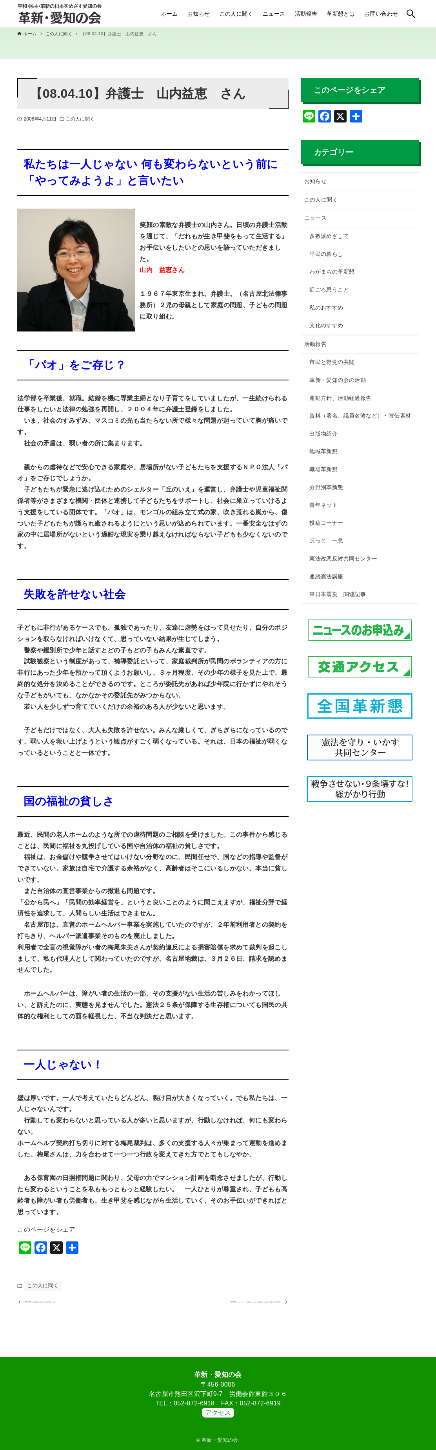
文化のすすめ (326, 325)
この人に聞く (80, 119)
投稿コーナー (326, 523)
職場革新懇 (323, 469)
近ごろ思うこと (329, 289)
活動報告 (315, 344)
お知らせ (315, 181)
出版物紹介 (323, 433)
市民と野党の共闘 (331, 362)
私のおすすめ (326, 307)
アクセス (218, 1412)
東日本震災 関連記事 (337, 594)
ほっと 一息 (326, 540)
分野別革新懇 (326, 487)
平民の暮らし (326, 254)
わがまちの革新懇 (331, 271)
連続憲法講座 (326, 576)
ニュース (315, 218)
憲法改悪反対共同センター (343, 558)
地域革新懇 (323, 451)
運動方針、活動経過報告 (340, 398)
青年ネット (323, 505)
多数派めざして (329, 236)
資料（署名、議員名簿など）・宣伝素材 (360, 415)
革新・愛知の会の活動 (337, 380)
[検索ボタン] (411, 14)
